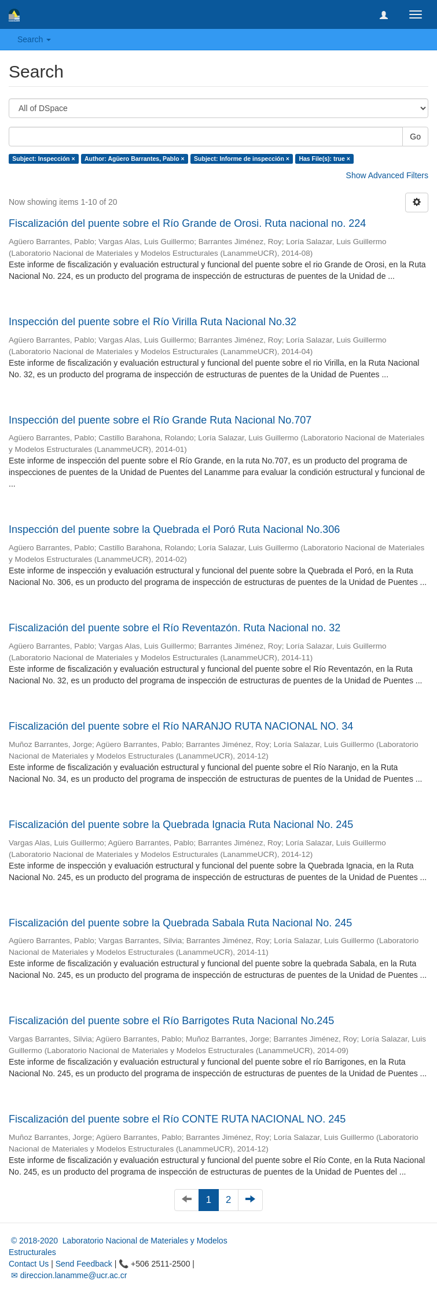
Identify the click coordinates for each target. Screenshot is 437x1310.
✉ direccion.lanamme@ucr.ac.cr (68, 1275)
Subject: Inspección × (43, 158)
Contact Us (29, 1263)
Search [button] (34, 39)
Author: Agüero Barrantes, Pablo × (135, 158)
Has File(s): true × (324, 158)
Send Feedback (84, 1263)
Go (415, 136)
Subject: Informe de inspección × (241, 158)
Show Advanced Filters (387, 175)
